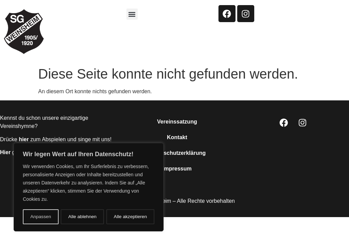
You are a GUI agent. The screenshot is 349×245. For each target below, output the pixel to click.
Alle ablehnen (82, 216)
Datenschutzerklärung (177, 153)
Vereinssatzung (177, 122)
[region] (89, 187)
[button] (132, 14)
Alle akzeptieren (130, 216)
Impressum (177, 169)
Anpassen (40, 216)
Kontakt (177, 137)
